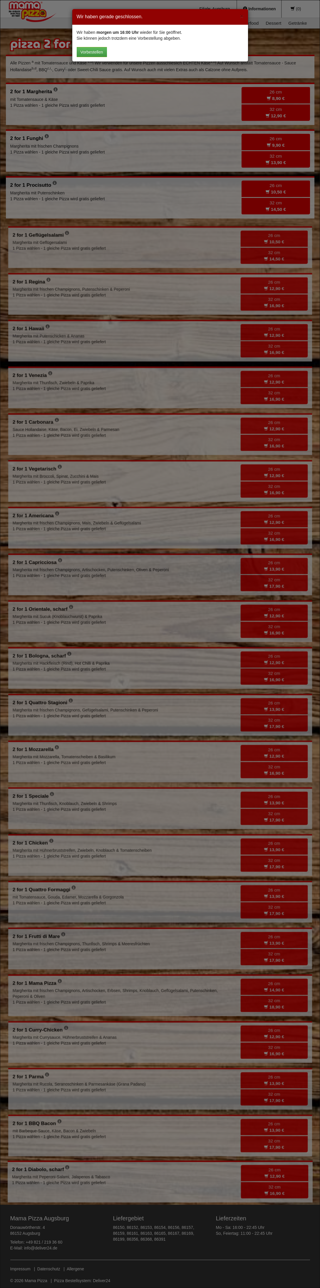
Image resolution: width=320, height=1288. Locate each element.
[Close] (241, 16)
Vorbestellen (92, 52)
